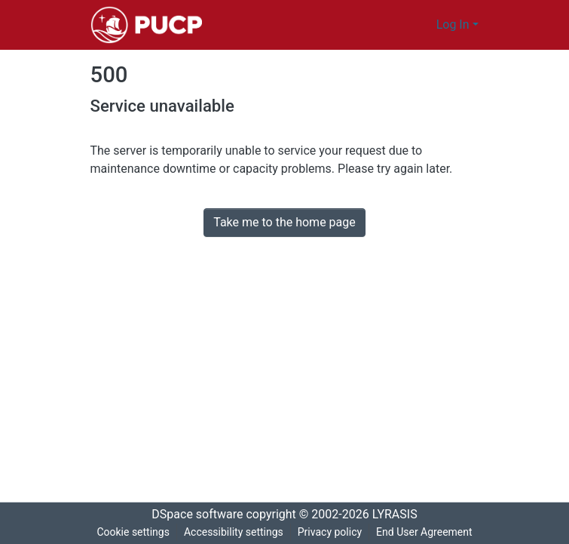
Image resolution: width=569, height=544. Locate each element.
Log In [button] (455, 25)
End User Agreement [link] (426, 532)
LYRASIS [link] (399, 514)
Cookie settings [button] (130, 532)
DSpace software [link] (193, 514)
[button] (146, 25)
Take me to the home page (284, 222)
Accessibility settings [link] (232, 532)
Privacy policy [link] (329, 532)
